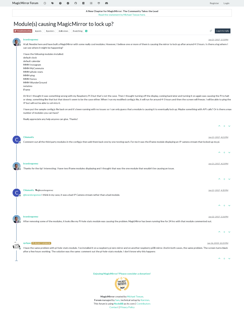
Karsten (145, 300)
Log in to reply (222, 30)
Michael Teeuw (135, 296)
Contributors (143, 303)
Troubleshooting (22, 31)
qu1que (27, 243)
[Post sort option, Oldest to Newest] (211, 30)
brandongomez (30, 39)
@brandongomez (44, 190)
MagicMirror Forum (25, 3)
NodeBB (118, 303)
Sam (117, 300)
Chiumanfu (28, 137)
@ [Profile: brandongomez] (32, 194)
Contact (113, 307)
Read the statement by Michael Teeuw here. (122, 14)
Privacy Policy (127, 307)
